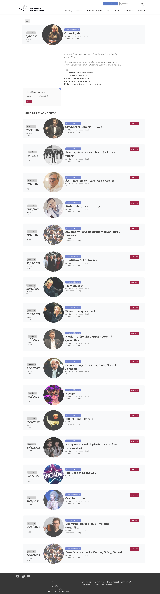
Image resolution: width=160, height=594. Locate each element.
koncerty (68, 11)
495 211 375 (53, 586)
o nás (109, 11)
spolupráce (129, 11)
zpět (27, 21)
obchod (110, 4)
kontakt (141, 11)
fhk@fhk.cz (53, 582)
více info (134, 123)
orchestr (79, 11)
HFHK (117, 11)
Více (28, 101)
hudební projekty (95, 11)
